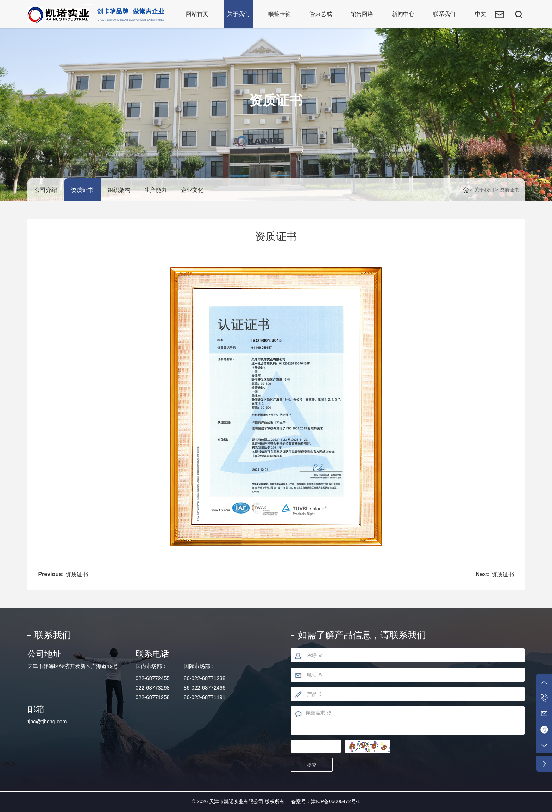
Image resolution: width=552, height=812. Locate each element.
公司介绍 (45, 190)
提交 (311, 765)
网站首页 (197, 14)
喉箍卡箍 (279, 14)
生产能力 (155, 190)
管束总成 (320, 14)
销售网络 (362, 14)
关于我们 (238, 14)
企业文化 (192, 190)
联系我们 (444, 14)
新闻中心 (403, 14)
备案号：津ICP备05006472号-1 (325, 801)
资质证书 (82, 190)
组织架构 (119, 190)
